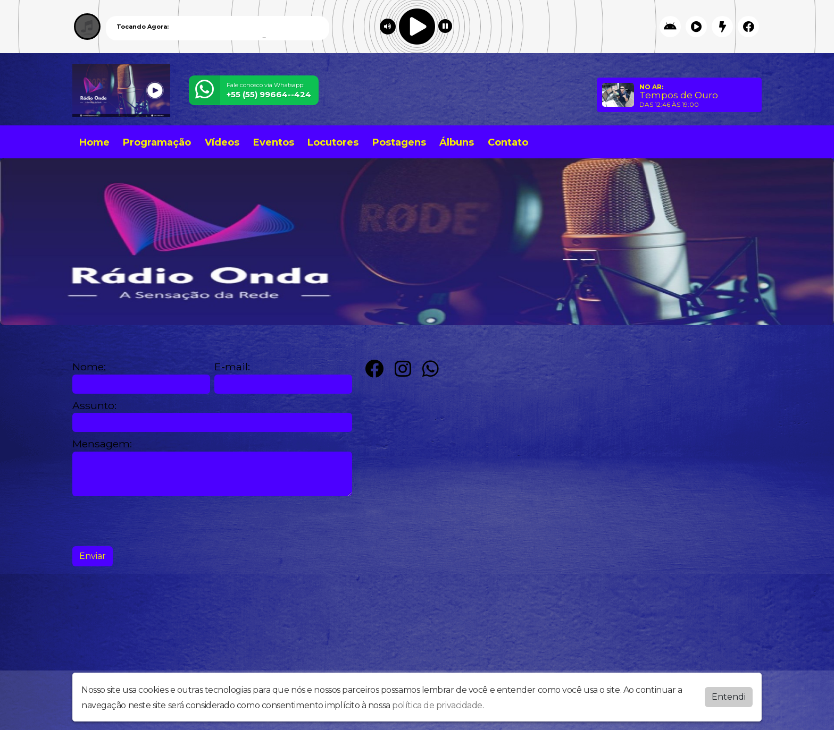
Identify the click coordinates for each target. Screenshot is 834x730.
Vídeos (222, 142)
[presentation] (153, 521)
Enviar (92, 556)
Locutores (332, 142)
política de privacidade (437, 705)
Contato (508, 142)
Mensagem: (102, 444)
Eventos (273, 142)
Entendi (729, 697)
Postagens (399, 142)
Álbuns (456, 142)
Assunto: (94, 406)
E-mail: (232, 367)
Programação (157, 142)
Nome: (89, 367)
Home (94, 142)
